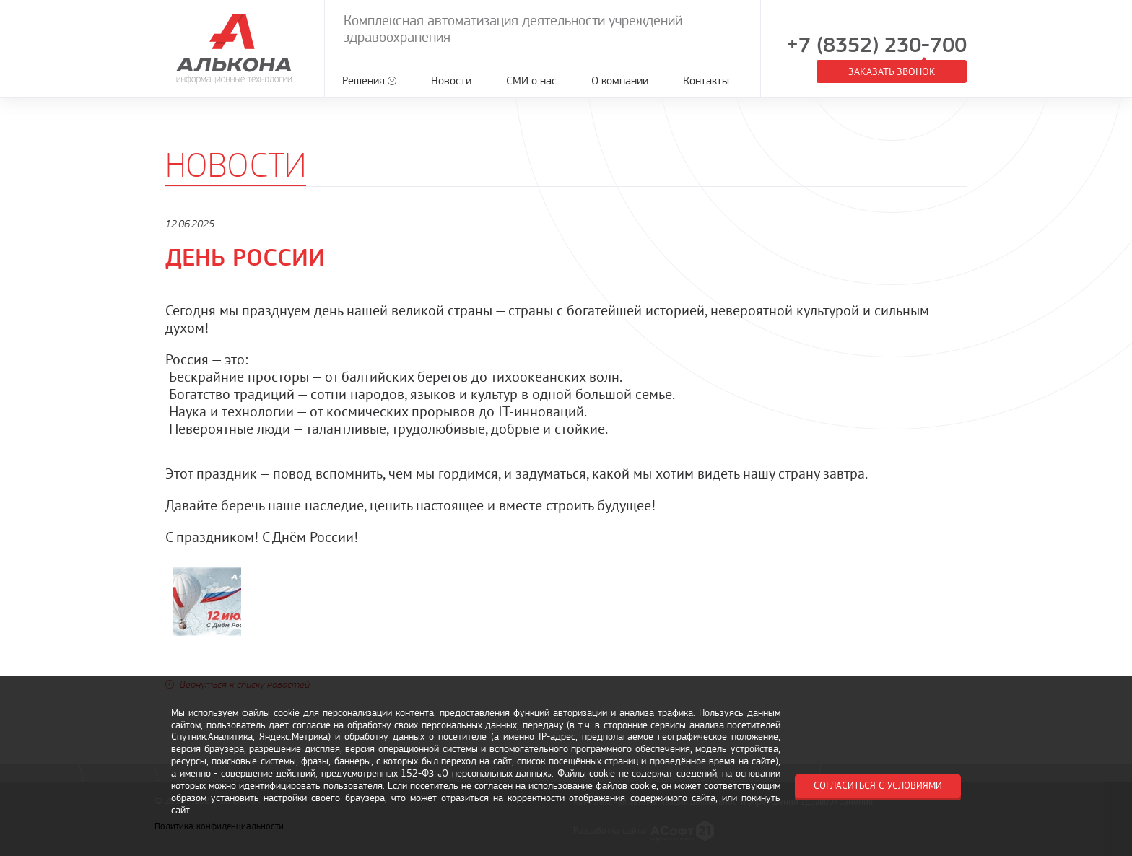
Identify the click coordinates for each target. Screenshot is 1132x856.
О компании (619, 81)
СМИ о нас (531, 81)
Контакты (706, 81)
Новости (451, 81)
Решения (363, 81)
